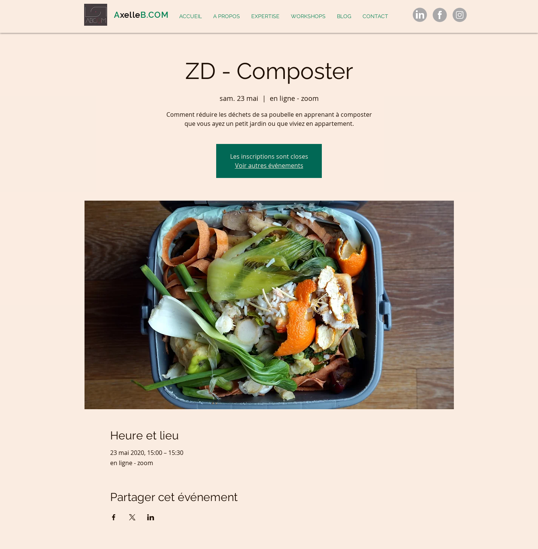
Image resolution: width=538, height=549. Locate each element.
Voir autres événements (269, 165)
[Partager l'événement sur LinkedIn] (150, 517)
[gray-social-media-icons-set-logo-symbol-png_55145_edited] (419, 15)
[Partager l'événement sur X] (132, 517)
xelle (130, 15)
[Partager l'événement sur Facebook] (113, 517)
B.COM (154, 15)
